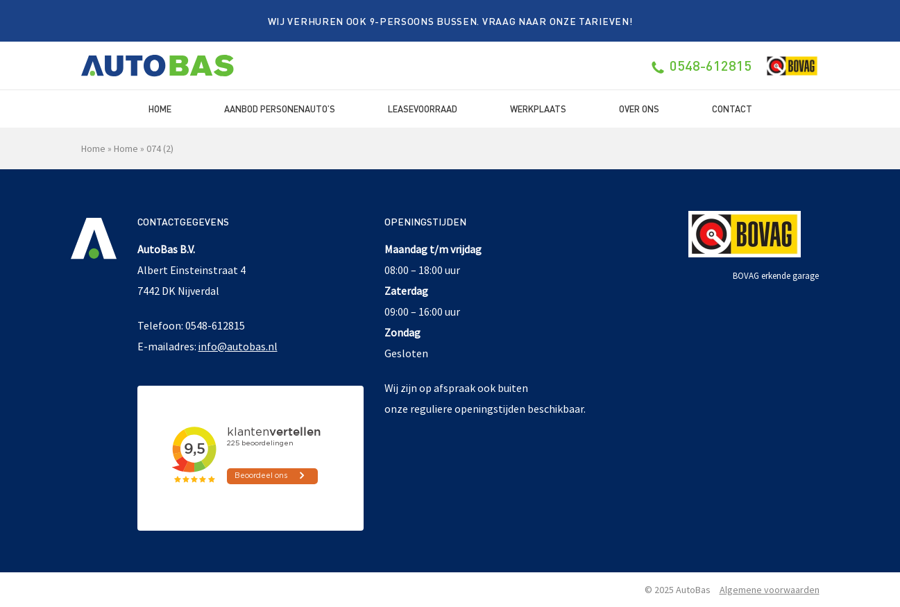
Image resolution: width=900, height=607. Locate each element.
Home (159, 108)
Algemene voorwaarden (770, 589)
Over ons (639, 108)
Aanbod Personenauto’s (279, 108)
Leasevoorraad (422, 108)
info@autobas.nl (238, 346)
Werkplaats (538, 108)
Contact (732, 108)
